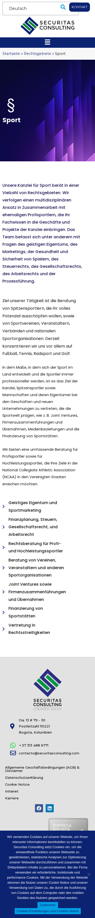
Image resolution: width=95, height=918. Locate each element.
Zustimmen (48, 905)
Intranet (11, 791)
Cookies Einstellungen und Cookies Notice (48, 911)
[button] (63, 7)
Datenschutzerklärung (24, 777)
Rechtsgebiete (37, 53)
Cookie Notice (17, 784)
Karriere (12, 798)
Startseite (11, 53)
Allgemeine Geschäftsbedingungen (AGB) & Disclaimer (42, 769)
